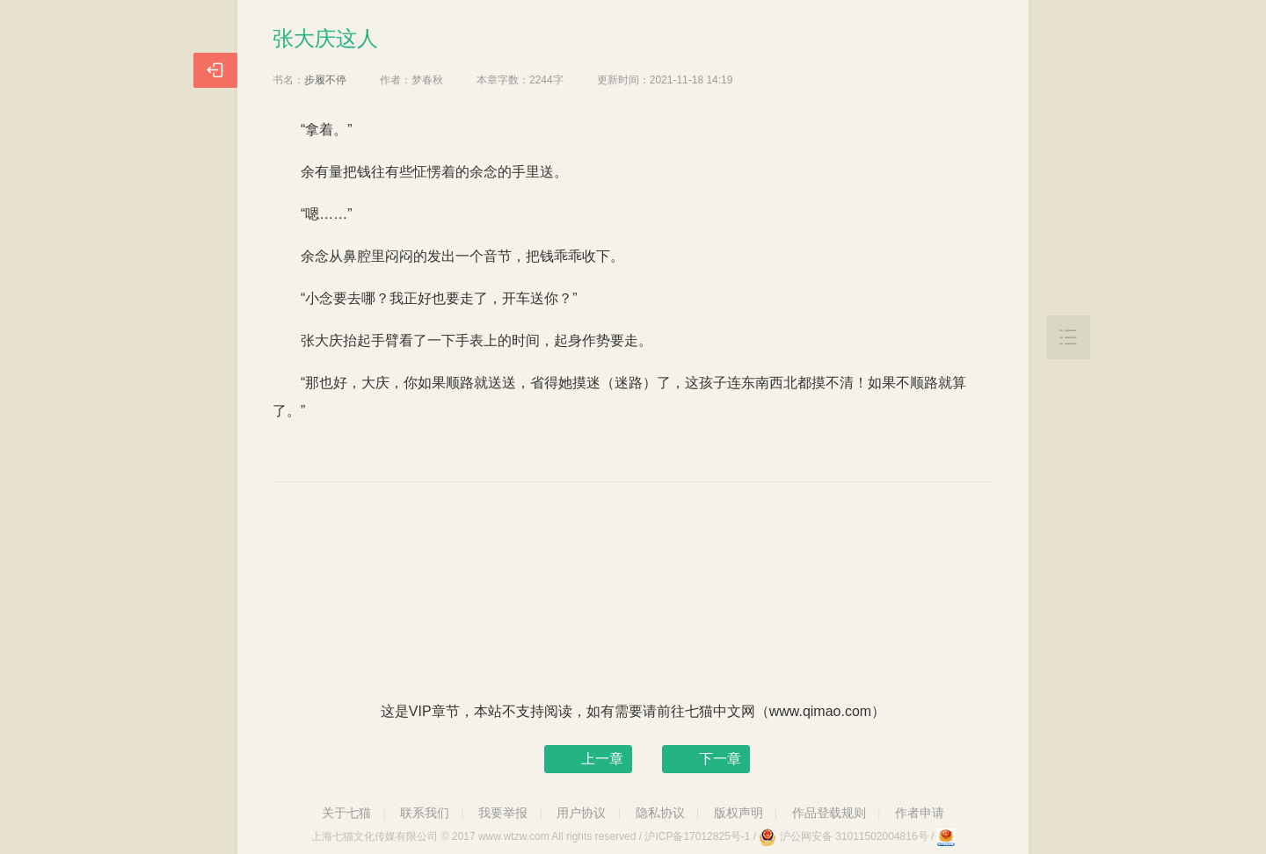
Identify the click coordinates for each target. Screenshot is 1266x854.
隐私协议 (660, 813)
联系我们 (424, 813)
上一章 (602, 758)
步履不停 (325, 80)
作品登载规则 (829, 813)
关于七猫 (346, 813)
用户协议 (581, 813)
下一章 (720, 758)
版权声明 (738, 813)
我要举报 (503, 813)
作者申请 (919, 813)
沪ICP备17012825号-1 (697, 836)
